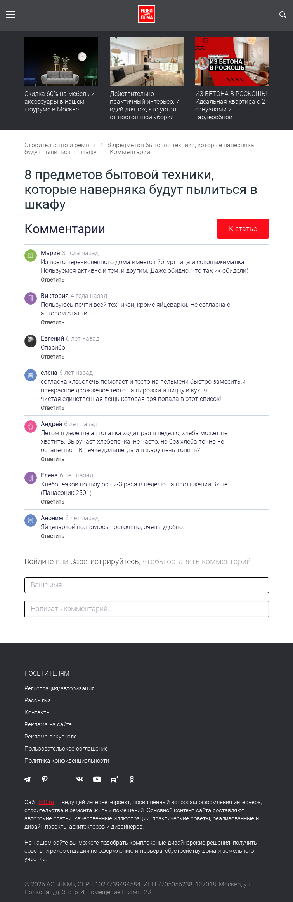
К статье (243, 229)
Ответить (52, 279)
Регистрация (41, 688)
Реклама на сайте (48, 724)
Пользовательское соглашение (66, 748)
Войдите (39, 561)
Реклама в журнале (50, 736)
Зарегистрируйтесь (104, 561)
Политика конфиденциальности (66, 760)
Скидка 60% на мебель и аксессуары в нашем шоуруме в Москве (59, 101)
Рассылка (37, 700)
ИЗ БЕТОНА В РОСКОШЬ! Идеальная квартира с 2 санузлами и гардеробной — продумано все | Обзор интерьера (231, 113)
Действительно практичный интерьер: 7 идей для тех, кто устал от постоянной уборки (144, 105)
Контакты (37, 712)
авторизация (78, 688)
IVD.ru (46, 802)
